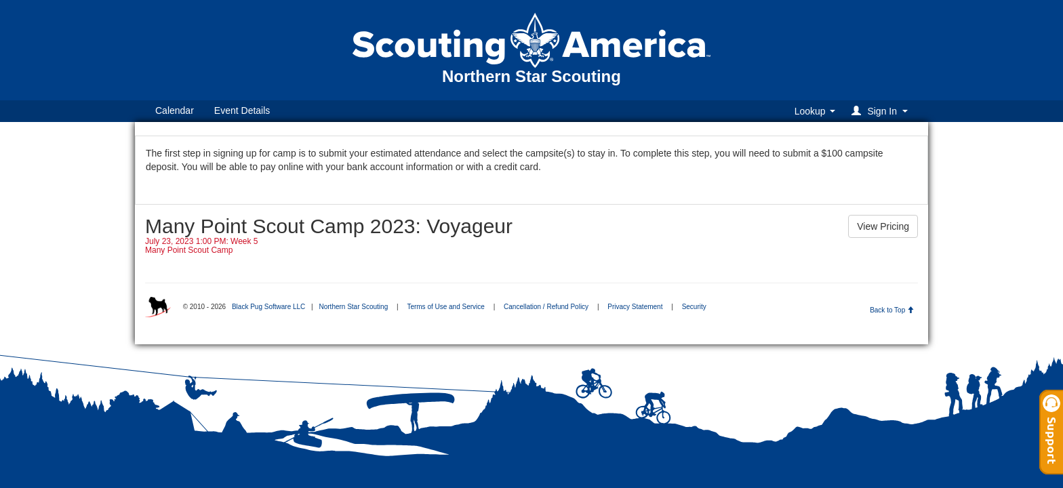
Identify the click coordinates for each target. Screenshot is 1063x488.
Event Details (242, 110)
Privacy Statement (634, 306)
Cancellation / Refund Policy (546, 306)
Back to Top (892, 310)
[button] (881, 110)
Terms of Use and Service (446, 306)
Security (694, 306)
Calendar (174, 110)
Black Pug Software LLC (268, 306)
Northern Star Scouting (353, 306)
